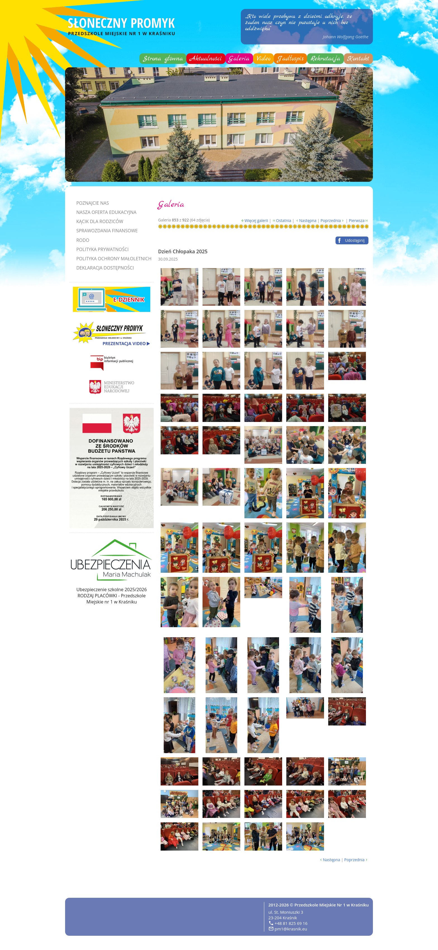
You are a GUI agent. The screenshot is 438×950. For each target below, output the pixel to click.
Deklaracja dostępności (105, 268)
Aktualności (206, 58)
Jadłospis (290, 58)
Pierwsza (357, 220)
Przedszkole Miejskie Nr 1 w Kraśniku (331, 905)
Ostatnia (283, 220)
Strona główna (163, 58)
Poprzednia (330, 220)
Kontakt (358, 58)
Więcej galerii (256, 220)
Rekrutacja (325, 58)
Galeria (239, 58)
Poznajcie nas (92, 203)
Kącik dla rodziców (99, 221)
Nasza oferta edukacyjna (106, 212)
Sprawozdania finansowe (107, 231)
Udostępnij (355, 240)
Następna (307, 220)
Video (263, 58)
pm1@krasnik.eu (291, 929)
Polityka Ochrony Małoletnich (113, 259)
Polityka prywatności (102, 249)
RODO (82, 240)
